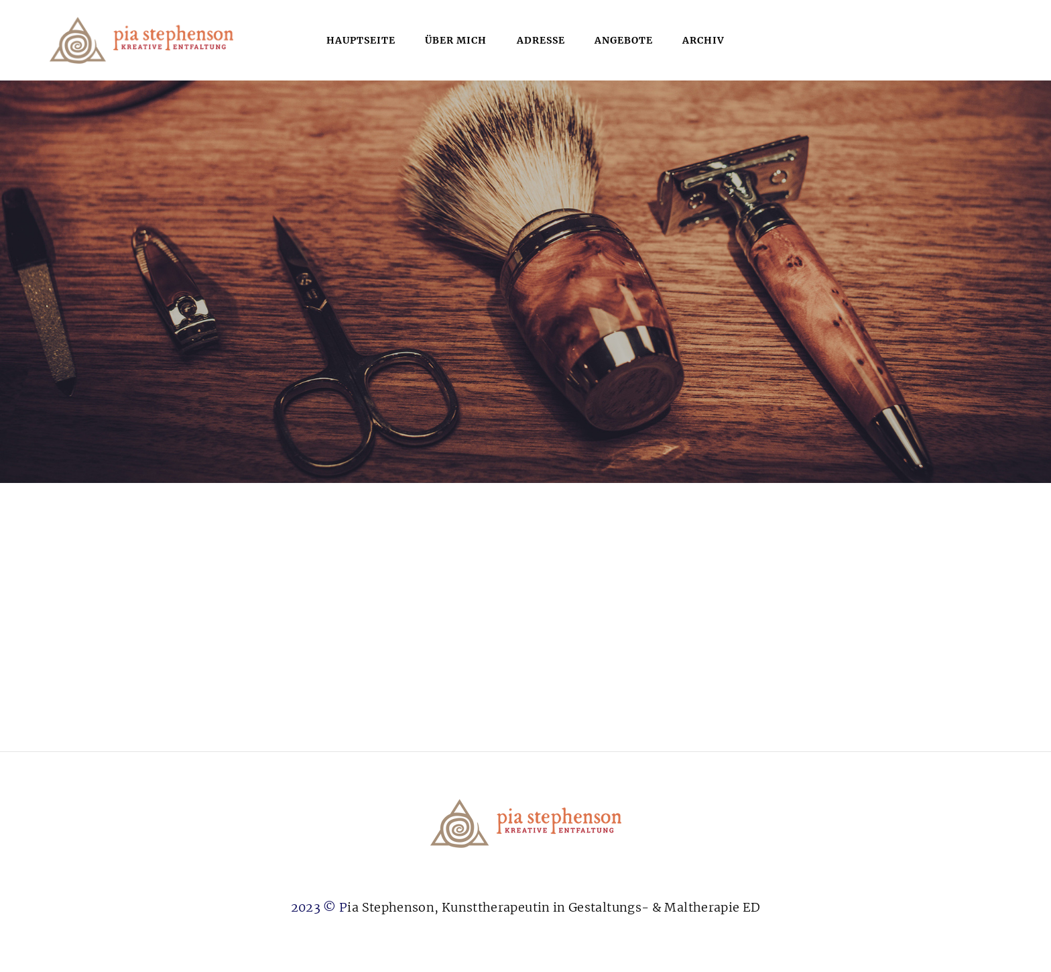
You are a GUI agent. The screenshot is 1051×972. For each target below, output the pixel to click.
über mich (456, 40)
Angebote (624, 40)
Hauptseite (360, 40)
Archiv (703, 40)
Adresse (541, 40)
